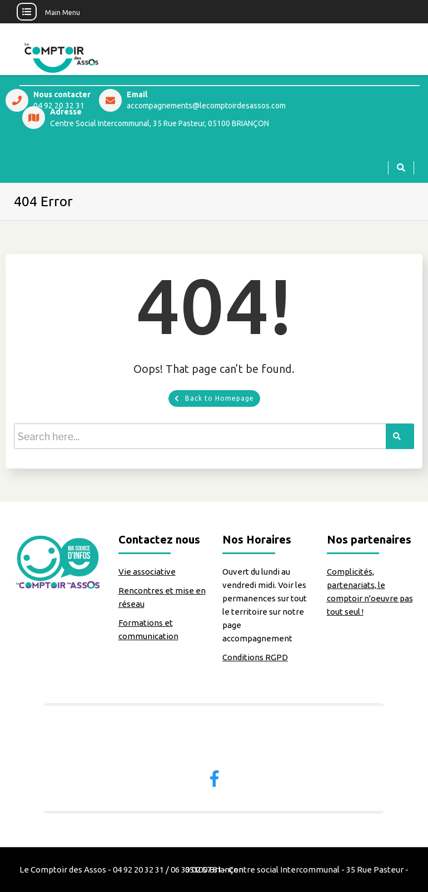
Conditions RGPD (255, 657)
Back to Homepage (214, 398)
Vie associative (147, 571)
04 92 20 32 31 (58, 106)
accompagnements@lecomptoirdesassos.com (206, 106)
